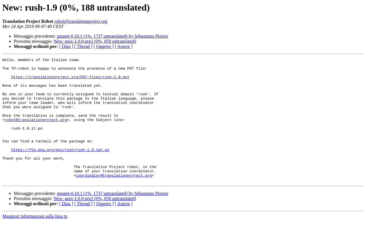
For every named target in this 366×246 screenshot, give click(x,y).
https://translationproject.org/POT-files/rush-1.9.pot (70, 81)
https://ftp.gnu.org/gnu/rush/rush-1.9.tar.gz (60, 168)
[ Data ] (66, 46)
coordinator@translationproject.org (114, 199)
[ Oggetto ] (104, 46)
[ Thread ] (83, 46)
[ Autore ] (123, 46)
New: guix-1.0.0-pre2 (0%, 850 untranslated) (95, 41)
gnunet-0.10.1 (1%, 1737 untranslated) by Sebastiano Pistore (112, 36)
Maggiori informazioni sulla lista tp (34, 241)
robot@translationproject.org (81, 21)
